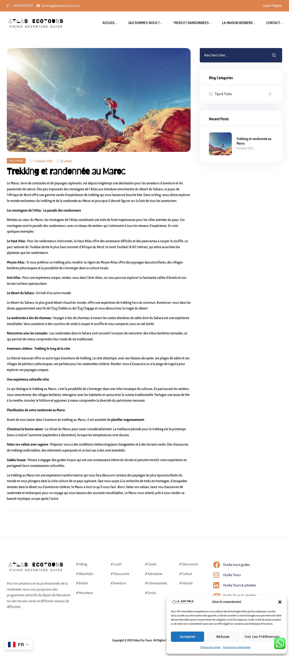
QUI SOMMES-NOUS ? (144, 23)
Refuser (223, 636)
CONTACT (273, 23)
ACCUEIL (109, 23)
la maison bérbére (237, 23)
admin (68, 161)
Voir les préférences (262, 636)
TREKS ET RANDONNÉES (191, 23)
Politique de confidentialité (236, 647)
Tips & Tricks (16, 160)
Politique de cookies (210, 647)
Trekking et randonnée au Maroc (66, 171)
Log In (266, 5)
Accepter (187, 636)
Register (277, 5)
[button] (280, 602)
